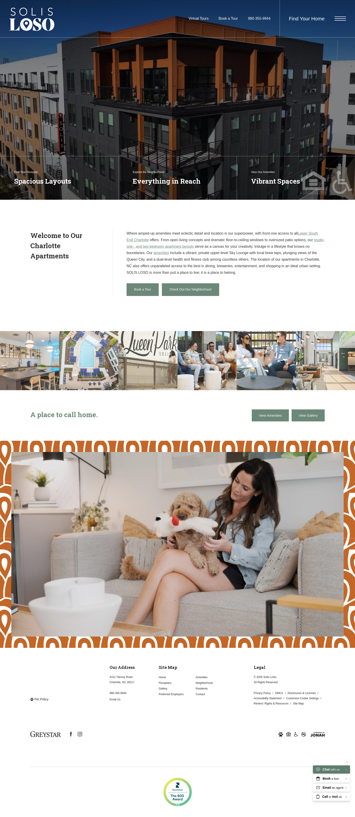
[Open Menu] (340, 19)
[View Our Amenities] (296, 178)
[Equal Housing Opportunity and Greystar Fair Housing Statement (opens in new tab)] (288, 734)
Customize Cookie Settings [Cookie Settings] (302, 698)
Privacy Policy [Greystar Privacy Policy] (262, 693)
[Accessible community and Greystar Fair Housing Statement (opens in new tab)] (296, 734)
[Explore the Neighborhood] (177, 178)
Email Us (115, 699)
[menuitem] (173, 677)
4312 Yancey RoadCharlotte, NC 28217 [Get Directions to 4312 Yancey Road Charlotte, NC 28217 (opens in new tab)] (122, 679)
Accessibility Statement (268, 698)
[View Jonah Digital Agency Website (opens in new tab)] (317, 734)
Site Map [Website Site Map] (298, 703)
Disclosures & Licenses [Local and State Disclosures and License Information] (302, 693)
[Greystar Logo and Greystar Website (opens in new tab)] (45, 734)
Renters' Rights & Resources (271, 703)
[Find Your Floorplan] (59, 178)
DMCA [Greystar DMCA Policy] (279, 693)
